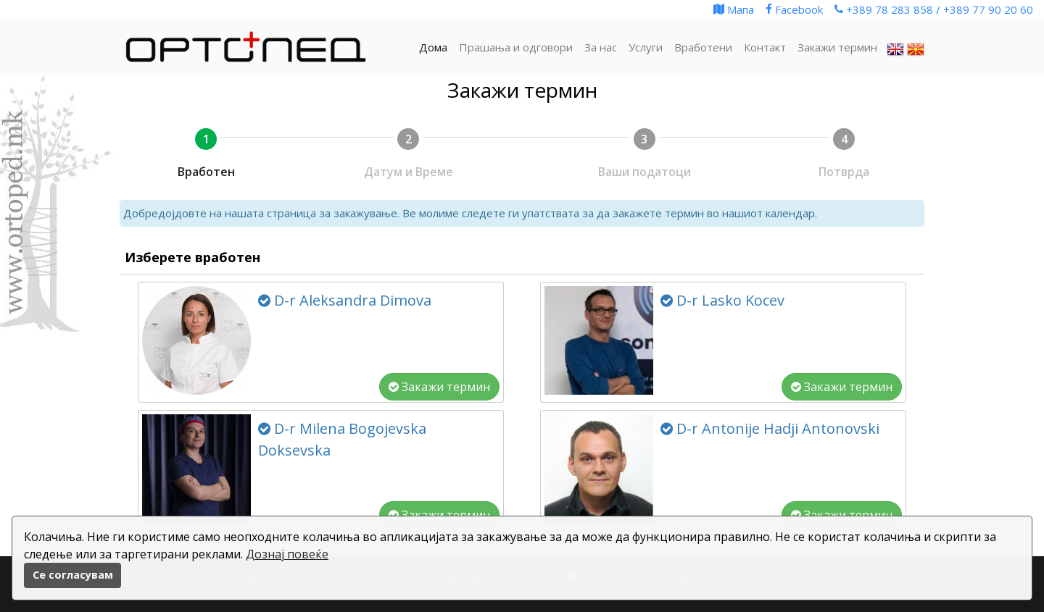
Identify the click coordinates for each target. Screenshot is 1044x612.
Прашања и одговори (516, 47)
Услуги (646, 47)
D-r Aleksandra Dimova (344, 300)
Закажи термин (439, 387)
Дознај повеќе (287, 554)
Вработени (703, 47)
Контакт (765, 47)
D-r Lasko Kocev (722, 300)
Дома (433, 47)
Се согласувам (73, 575)
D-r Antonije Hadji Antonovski (769, 428)
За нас (600, 47)
